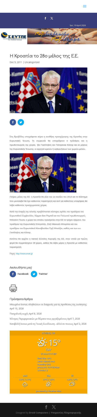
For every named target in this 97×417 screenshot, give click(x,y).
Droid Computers (38, 412)
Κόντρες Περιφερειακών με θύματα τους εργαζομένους (38, 318)
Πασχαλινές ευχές (19, 313)
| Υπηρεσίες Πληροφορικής (65, 412)
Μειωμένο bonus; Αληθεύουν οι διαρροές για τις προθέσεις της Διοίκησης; (48, 304)
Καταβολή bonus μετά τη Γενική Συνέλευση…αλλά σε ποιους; (41, 323)
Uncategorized (32, 62)
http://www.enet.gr (24, 253)
